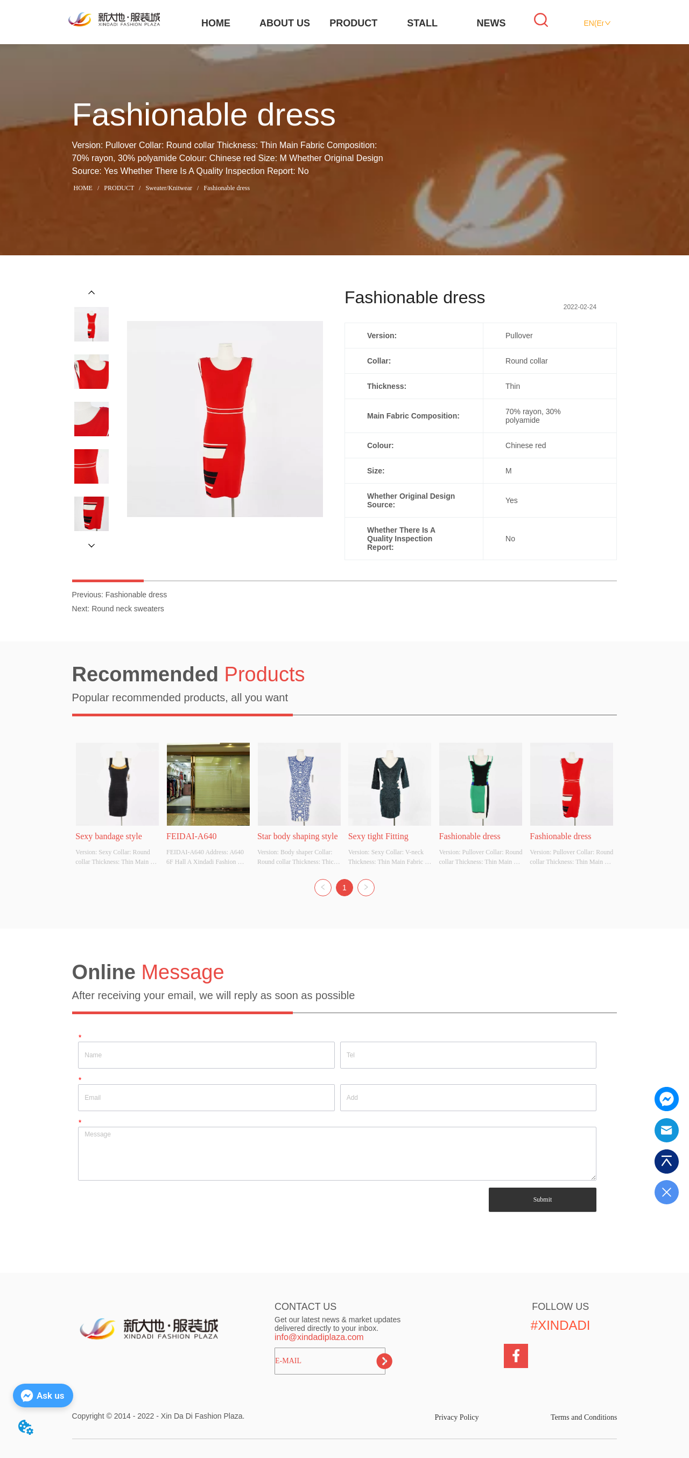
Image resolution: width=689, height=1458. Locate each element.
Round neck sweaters (128, 608)
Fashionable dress (226, 188)
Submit (542, 1199)
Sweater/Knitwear (169, 188)
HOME (215, 23)
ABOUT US (284, 23)
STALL (422, 23)
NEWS (491, 23)
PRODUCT (353, 23)
